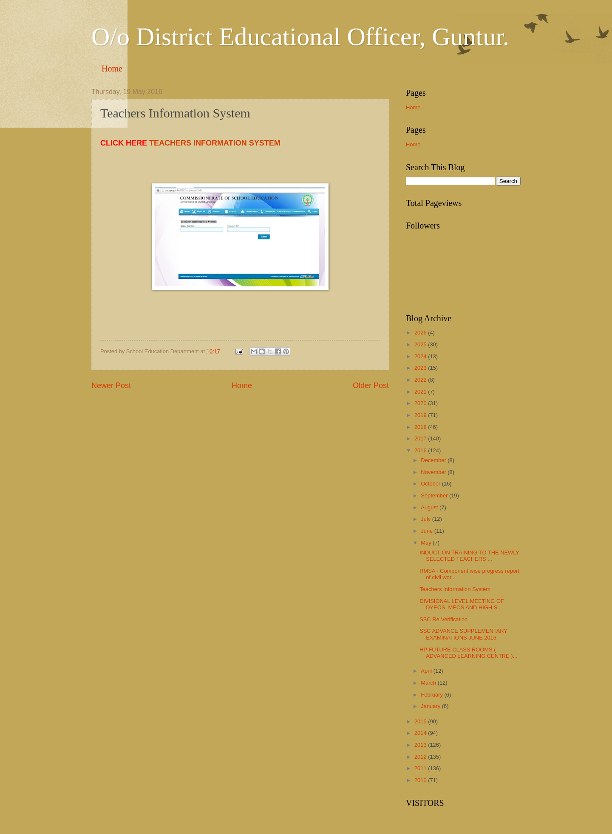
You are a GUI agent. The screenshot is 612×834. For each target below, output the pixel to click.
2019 (421, 415)
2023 (421, 368)
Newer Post (111, 385)
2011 (421, 768)
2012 (421, 757)
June (427, 531)
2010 (421, 780)
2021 (421, 391)
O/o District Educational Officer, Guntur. (300, 37)
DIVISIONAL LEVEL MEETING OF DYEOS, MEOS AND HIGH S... (461, 604)
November (434, 472)
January (431, 706)
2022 (421, 380)
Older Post (371, 385)
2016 (421, 450)
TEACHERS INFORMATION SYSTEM (214, 143)
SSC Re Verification (443, 619)
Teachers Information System (454, 589)
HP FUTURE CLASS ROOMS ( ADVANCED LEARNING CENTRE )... (468, 652)
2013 (421, 745)
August (430, 507)
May (427, 543)
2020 (421, 403)
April (427, 671)
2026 (421, 332)
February (432, 694)
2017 (421, 438)
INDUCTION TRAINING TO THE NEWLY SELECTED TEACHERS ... (469, 555)
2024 (421, 356)
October (431, 483)
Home (112, 68)
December (434, 460)
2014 (421, 733)
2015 (421, 721)
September (435, 495)
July (426, 519)
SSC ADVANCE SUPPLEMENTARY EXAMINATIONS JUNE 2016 (463, 634)
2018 (421, 427)
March (429, 683)
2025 (421, 344)
